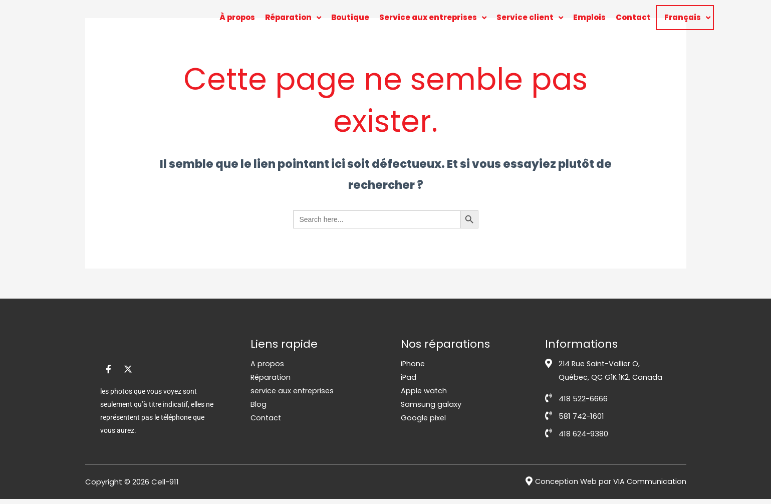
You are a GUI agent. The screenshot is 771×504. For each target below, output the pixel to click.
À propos (237, 17)
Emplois (589, 17)
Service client (529, 18)
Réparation (293, 18)
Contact (633, 17)
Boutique (350, 17)
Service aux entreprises (432, 18)
